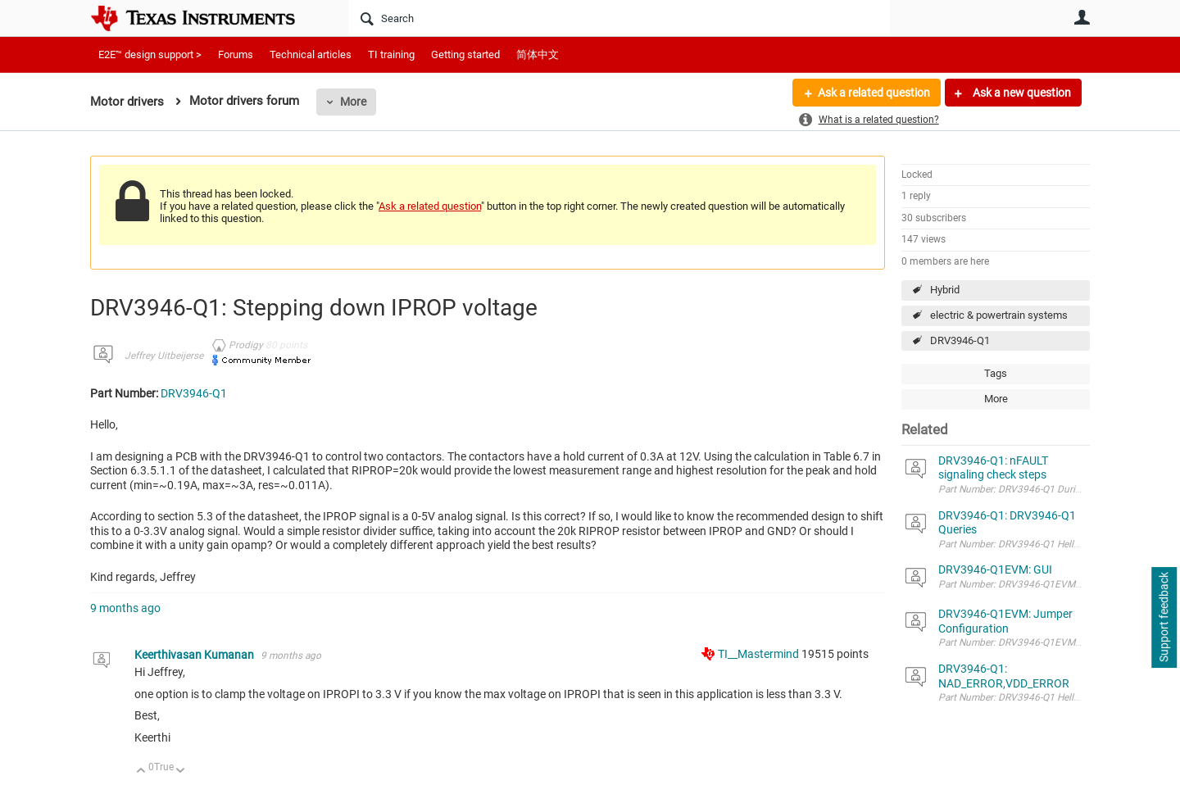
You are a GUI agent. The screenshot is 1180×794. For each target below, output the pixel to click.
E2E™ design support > (150, 54)
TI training (391, 54)
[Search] (619, 18)
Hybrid (945, 290)
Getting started (465, 54)
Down (181, 771)
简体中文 (537, 54)
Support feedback (1163, 618)
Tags (995, 373)
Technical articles (311, 54)
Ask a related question (874, 92)
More (353, 101)
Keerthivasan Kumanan (195, 654)
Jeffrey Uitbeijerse (164, 355)
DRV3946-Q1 (960, 340)
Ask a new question (1020, 92)
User (1081, 17)
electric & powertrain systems (999, 315)
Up (141, 771)
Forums (235, 54)
